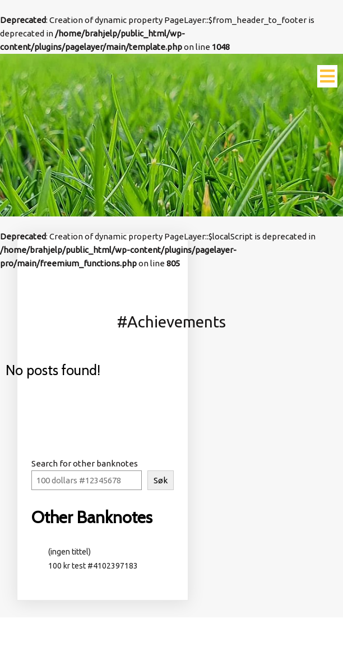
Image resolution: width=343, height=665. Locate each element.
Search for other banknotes (84, 463)
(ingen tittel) (69, 551)
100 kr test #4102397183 (94, 565)
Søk (161, 480)
